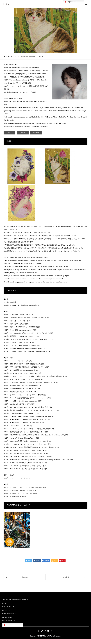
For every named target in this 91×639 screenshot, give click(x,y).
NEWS (4, 603)
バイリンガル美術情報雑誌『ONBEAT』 (16, 600)
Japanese (9, 625)
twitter (23, 132)
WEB (9, 132)
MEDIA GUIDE (7, 617)
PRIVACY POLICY (8, 621)
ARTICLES (6, 610)
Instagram (36, 132)
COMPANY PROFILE (9, 614)
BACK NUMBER (8, 607)
